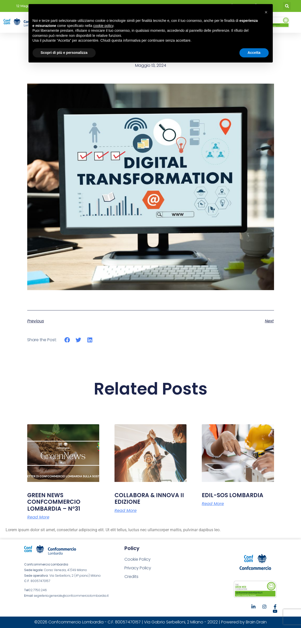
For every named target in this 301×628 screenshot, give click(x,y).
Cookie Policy (137, 559)
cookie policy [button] (103, 26)
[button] (287, 6)
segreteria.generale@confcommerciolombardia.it (71, 595)
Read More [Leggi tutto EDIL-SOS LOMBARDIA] (213, 504)
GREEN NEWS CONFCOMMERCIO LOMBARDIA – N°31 (53, 502)
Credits (131, 576)
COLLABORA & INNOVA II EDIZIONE (149, 498)
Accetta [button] (254, 53)
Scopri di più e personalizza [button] (64, 53)
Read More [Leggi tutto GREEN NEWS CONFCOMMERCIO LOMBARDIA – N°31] (38, 517)
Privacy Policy (137, 568)
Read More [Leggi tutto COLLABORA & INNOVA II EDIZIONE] (125, 511)
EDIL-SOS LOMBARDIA (232, 495)
